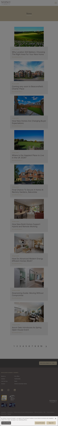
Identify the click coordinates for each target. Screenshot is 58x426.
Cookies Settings (6, 422)
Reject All (51, 422)
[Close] (55, 418)
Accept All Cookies (40, 422)
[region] (29, 421)
